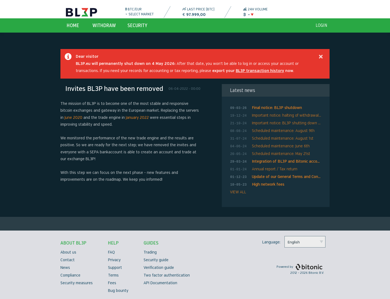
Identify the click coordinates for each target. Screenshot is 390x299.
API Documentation (160, 283)
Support (115, 267)
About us (68, 252)
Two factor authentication (167, 275)
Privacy (114, 260)
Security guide (156, 260)
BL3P (81, 12)
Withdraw (104, 32)
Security (137, 32)
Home (73, 32)
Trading (150, 252)
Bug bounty (118, 290)
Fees (112, 283)
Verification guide (159, 267)
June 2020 (73, 124)
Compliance (70, 275)
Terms (113, 275)
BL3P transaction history (260, 77)
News (65, 267)
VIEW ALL (238, 192)
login (321, 31)
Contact (67, 260)
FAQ (111, 252)
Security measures (76, 283)
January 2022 (137, 124)
